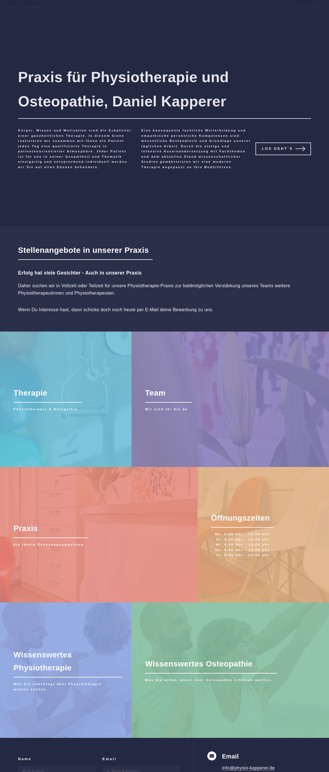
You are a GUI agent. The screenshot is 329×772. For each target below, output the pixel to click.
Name (25, 759)
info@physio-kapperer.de (248, 768)
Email (110, 759)
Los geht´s (277, 148)
